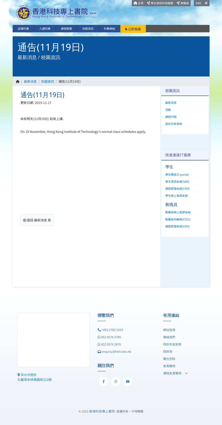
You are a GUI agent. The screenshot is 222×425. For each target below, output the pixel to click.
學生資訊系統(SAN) (177, 181)
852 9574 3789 (111, 337)
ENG (198, 3)
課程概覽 (66, 28)
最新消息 (30, 81)
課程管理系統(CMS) (177, 189)
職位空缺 (169, 359)
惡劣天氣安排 (173, 124)
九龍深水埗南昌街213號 (34, 379)
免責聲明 (169, 366)
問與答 (167, 351)
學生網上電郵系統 (176, 196)
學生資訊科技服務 (160, 3)
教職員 (183, 3)
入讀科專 (45, 28)
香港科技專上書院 (102, 411)
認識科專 (23, 28)
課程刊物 (171, 117)
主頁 (138, 3)
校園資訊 (88, 28)
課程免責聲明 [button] (175, 373)
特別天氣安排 (172, 344)
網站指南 (169, 330)
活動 (168, 110)
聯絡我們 (169, 337)
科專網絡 (109, 28)
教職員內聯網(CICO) (177, 219)
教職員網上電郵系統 (178, 212)
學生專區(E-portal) (177, 174)
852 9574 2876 (111, 344)
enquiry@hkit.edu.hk (116, 351)
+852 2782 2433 (112, 330)
